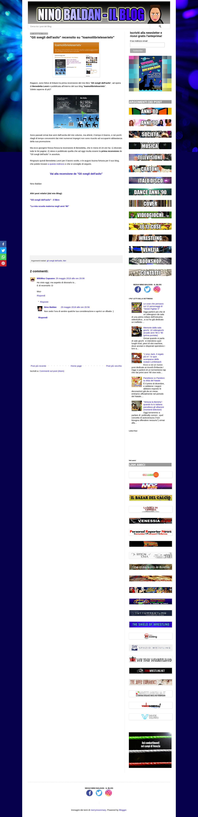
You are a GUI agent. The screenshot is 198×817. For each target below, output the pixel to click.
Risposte (44, 302)
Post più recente (38, 366)
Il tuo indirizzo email (139, 41)
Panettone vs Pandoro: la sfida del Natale (154, 379)
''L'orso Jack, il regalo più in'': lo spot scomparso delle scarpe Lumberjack (153, 358)
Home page (76, 366)
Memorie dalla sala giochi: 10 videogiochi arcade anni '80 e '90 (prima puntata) (153, 331)
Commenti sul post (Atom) (52, 371)
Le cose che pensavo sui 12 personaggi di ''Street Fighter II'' (153, 306)
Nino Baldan (50, 307)
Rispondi (41, 295)
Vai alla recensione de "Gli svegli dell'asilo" (76, 173)
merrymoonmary (98, 810)
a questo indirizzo (56, 164)
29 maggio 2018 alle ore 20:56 (75, 307)
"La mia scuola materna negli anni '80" (49, 206)
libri (64, 261)
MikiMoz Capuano (46, 278)
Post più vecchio (114, 366)
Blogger (122, 810)
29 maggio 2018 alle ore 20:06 (70, 278)
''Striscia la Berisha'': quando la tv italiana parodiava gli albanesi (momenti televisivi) (153, 406)
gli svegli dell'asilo (54, 261)
